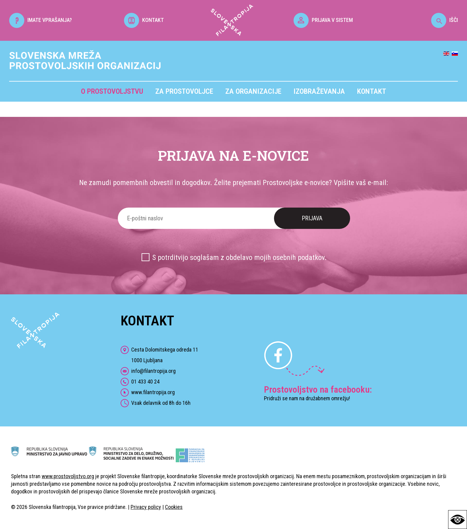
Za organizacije (253, 91)
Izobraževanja (319, 91)
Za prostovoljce (184, 91)
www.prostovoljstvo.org (68, 476)
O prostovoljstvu (112, 91)
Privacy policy (146, 507)
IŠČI (444, 20)
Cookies (174, 507)
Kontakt (371, 91)
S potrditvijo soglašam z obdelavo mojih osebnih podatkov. (239, 257)
